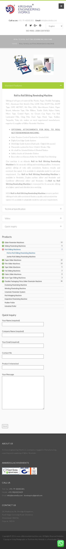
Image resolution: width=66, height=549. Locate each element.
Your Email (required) (23, 344)
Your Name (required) (23, 322)
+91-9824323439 (15, 492)
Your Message (23, 391)
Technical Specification (15, 209)
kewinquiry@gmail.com (33, 495)
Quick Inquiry (11, 226)
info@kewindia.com (15, 495)
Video (7, 218)
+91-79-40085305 (16, 489)
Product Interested (23, 365)
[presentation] (22, 419)
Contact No (23, 355)
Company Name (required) (23, 333)
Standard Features (13, 85)
